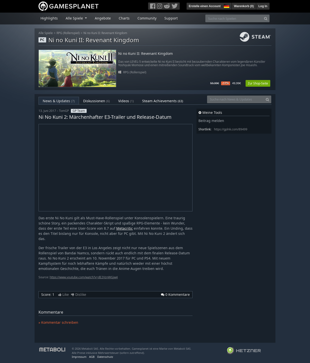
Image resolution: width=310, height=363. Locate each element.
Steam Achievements (162, 101)
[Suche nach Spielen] (233, 18)
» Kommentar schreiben (58, 322)
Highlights (49, 18)
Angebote (103, 18)
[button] (226, 5)
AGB (92, 357)
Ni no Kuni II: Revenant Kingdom (105, 33)
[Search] (266, 18)
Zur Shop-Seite (258, 83)
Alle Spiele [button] (75, 18)
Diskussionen (96, 101)
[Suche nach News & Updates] (235, 99)
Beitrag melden (211, 120)
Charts (124, 18)
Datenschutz (105, 357)
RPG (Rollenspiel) (68, 33)
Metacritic (124, 228)
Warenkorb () (244, 6)
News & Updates (59, 101)
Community (146, 18)
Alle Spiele (46, 33)
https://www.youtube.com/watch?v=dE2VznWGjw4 (84, 277)
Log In (262, 6)
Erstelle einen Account (205, 6)
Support (171, 18)
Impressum (79, 357)
